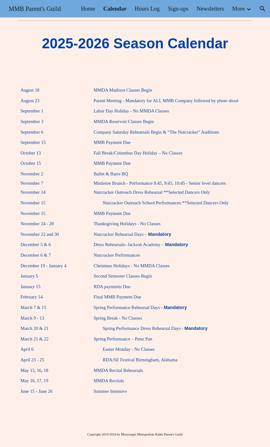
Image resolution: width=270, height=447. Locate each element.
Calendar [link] (115, 8)
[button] (262, 8)
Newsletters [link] (210, 8)
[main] (135, 44)
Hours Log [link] (147, 8)
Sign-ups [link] (178, 8)
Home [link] (88, 8)
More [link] (238, 8)
